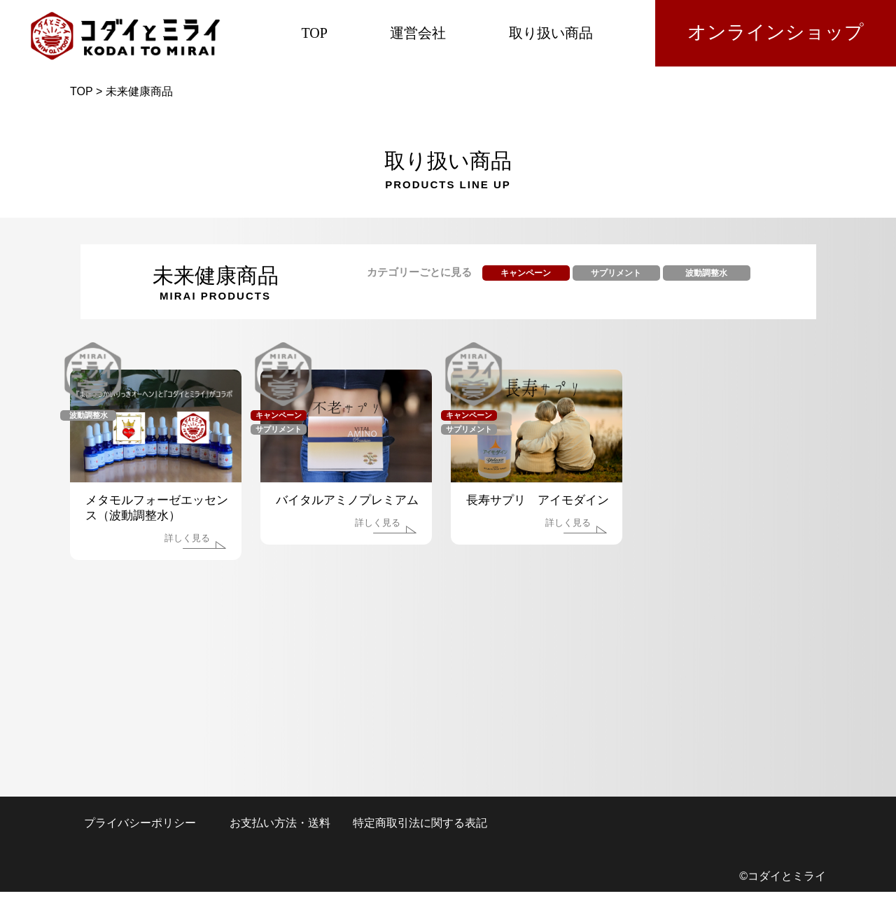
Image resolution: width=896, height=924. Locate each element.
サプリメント (616, 273)
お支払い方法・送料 (280, 823)
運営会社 (418, 33)
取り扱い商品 (551, 33)
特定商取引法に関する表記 (420, 823)
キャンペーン (525, 273)
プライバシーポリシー (140, 823)
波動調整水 (706, 273)
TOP (314, 33)
